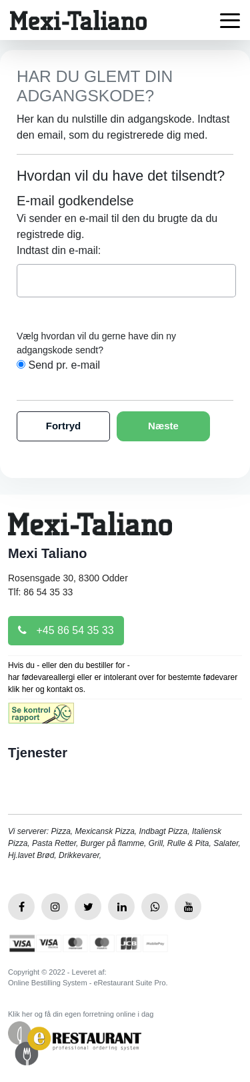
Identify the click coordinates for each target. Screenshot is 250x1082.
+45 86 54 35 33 (66, 630)
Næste (163, 425)
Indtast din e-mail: (59, 250)
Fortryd (63, 425)
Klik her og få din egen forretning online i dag (80, 1014)
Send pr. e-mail (64, 365)
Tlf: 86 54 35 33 (40, 592)
